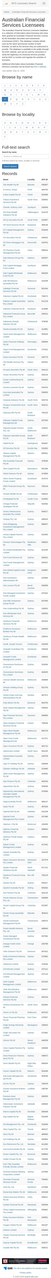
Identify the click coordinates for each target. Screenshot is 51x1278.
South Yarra (32, 200)
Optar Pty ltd (8, 807)
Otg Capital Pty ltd (10, 1117)
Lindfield (31, 1089)
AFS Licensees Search (23, 3)
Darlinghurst (32, 443)
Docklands (31, 296)
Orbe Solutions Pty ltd (12, 951)
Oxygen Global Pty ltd (12, 1225)
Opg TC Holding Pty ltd (13, 764)
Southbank (32, 478)
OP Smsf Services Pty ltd (13, 225)
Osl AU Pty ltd (9, 1084)
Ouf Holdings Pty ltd (11, 1139)
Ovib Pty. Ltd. (8, 1187)
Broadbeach (32, 1243)
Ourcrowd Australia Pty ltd (14, 1149)
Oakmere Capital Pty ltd (13, 296)
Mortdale (31, 1112)
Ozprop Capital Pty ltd (12, 1243)
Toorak (30, 1129)
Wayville (31, 504)
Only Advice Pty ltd (11, 703)
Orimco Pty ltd (9, 1040)
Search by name (9, 152)
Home (6, 12)
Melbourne (31, 273)
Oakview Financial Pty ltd (13, 309)
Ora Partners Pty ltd (11, 893)
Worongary (32, 342)
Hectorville (31, 242)
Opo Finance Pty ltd (11, 781)
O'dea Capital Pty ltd (11, 195)
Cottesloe (31, 781)
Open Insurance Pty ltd (12, 746)
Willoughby (32, 1210)
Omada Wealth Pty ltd (12, 494)
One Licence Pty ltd (11, 585)
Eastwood (31, 225)
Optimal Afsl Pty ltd (11, 811)
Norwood (31, 288)
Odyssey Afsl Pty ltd (11, 413)
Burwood (31, 703)
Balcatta (30, 185)
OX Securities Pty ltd (12, 237)
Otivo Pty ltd (8, 1134)
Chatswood (32, 237)
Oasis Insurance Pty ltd (13, 357)
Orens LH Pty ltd (10, 1012)
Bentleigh (31, 1235)
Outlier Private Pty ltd (12, 1159)
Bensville (31, 314)
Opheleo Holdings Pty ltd (13, 769)
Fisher (30, 195)
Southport (31, 207)
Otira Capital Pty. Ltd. (12, 1129)
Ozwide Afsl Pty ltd (11, 1248)
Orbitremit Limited (10, 964)
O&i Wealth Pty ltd (10, 185)
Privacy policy (25, 1273)
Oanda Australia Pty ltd (12, 329)
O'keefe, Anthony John (12, 207)
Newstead (31, 1205)
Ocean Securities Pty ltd (13, 375)
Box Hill (30, 875)
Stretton (30, 695)
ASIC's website (39, 67)
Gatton (30, 362)
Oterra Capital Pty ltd (12, 1112)
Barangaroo (32, 469)
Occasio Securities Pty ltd (14, 370)
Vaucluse (31, 715)
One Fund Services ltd (12, 557)
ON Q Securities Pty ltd (13, 220)
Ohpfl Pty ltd (8, 443)
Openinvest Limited (11, 751)
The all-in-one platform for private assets (30, 1268)
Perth (29, 190)
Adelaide (31, 769)
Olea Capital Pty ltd (11, 469)
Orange (30, 944)
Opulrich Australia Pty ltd (13, 888)
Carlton (30, 723)
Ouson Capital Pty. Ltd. (13, 1154)
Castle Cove (32, 499)
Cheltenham (32, 494)
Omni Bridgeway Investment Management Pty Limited (13, 527)
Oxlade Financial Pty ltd (13, 1205)
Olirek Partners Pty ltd (12, 473)
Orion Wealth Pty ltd (11, 1063)
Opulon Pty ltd (9, 883)
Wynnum (31, 486)
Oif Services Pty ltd (11, 448)
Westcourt (31, 824)
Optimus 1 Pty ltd (10, 824)
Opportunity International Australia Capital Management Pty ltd (13, 794)
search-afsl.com (31, 1277)
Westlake (31, 1144)
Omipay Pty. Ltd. (10, 519)
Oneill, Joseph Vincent (12, 644)
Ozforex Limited (9, 1230)
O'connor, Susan (10, 190)
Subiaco (30, 258)
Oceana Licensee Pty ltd (13, 387)
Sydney (30, 230)
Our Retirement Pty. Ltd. (13, 1144)
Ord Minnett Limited (11, 969)
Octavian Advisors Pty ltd (13, 400)
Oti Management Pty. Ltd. (14, 1124)
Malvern (30, 453)
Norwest (30, 357)
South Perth (32, 220)
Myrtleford (31, 1187)
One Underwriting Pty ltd (13, 608)
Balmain (30, 1134)
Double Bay (32, 448)
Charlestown (32, 898)
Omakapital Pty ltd (11, 499)
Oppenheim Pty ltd (11, 786)
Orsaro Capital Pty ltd (12, 1071)
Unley (29, 250)
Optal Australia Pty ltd (12, 802)
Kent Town (31, 1017)
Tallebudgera (32, 212)
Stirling (30, 888)
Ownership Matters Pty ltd (14, 1192)
